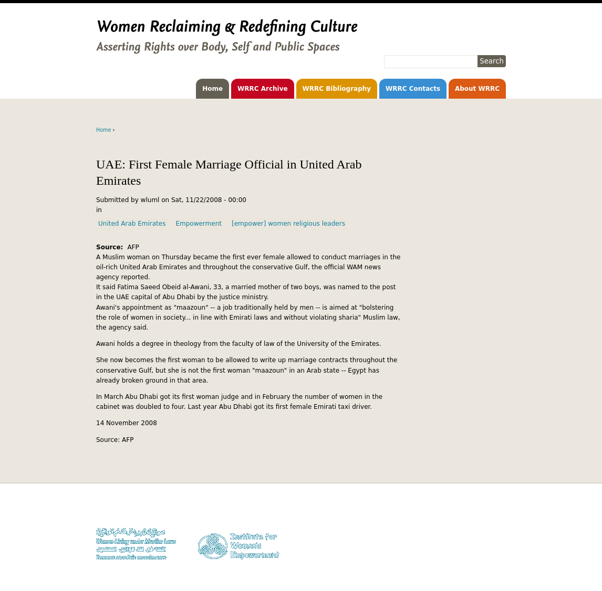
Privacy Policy (486, 529)
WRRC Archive (262, 88)
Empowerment (198, 223)
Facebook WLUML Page (473, 559)
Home (212, 88)
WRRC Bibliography (337, 88)
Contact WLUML (483, 539)
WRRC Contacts (413, 88)
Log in (497, 549)
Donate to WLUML (480, 509)
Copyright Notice (482, 519)
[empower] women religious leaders (288, 223)
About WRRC (477, 88)
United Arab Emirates (131, 223)
